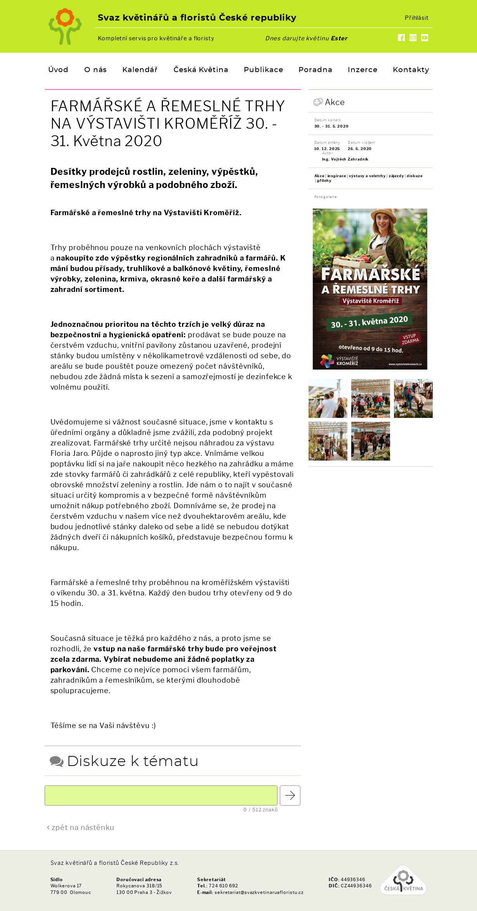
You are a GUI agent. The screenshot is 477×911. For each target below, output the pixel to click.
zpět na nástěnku (83, 827)
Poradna (315, 70)
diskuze (414, 176)
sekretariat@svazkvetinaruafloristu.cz (259, 892)
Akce (335, 102)
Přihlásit (417, 17)
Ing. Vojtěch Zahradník (345, 159)
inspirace (337, 176)
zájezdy (396, 176)
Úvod (58, 70)
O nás (95, 70)
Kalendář (140, 70)
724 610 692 (223, 886)
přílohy (324, 180)
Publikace (263, 70)
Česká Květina (201, 70)
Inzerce (362, 70)
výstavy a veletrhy (367, 176)
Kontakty (411, 70)
